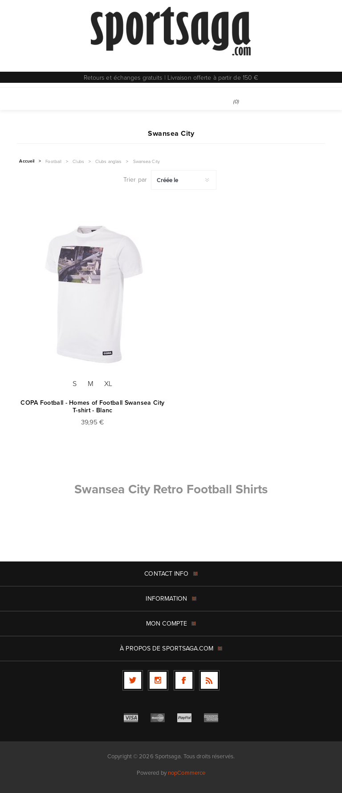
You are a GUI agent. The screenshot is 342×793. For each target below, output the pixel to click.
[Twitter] (132, 680)
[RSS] (209, 680)
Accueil (26, 161)
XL (108, 383)
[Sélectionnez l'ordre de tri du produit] (183, 180)
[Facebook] (183, 680)
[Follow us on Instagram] (158, 680)
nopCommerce (186, 773)
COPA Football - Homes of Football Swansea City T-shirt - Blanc (92, 406)
